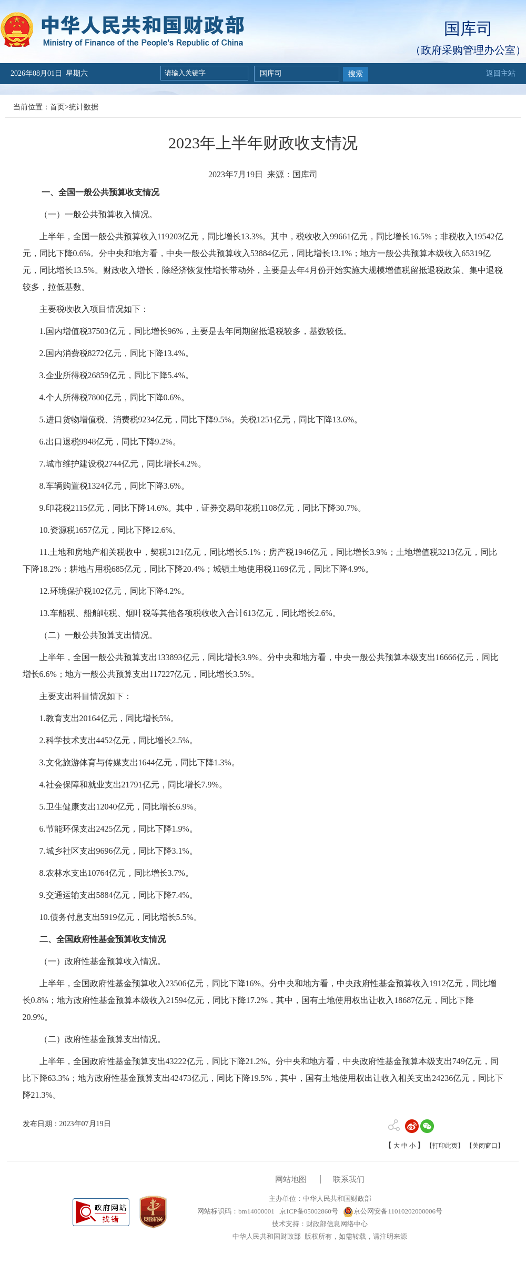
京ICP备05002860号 (308, 1211)
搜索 (355, 74)
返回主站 (500, 73)
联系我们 (349, 1179)
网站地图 (291, 1179)
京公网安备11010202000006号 (392, 1211)
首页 (57, 107)
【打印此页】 (445, 1145)
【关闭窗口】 (485, 1145)
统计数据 (83, 107)
